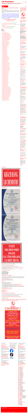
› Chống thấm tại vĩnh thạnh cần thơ (5, 99)
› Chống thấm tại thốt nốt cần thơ (5, 97)
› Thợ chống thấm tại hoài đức (5, 75)
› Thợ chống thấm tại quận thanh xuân (6, 64)
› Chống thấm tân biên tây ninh (5, 40)
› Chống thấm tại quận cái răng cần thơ (6, 95)
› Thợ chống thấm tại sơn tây (5, 86)
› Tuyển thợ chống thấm (4, 32)
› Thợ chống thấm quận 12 (4, 55)
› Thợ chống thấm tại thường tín (5, 81)
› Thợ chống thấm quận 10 (4, 53)
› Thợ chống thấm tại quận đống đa (5, 67)
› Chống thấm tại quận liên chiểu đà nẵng (6, 89)
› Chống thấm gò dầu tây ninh (5, 45)
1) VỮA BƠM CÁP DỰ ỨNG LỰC (23, 67)
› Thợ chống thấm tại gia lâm (5, 73)
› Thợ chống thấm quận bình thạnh (5, 59)
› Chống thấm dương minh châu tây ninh (6, 42)
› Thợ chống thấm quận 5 (4, 49)
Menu (5, 6)
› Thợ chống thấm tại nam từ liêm (5, 71)
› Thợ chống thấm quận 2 (4, 47)
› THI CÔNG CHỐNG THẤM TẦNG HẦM (6, 38)
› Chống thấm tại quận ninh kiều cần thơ (6, 94)
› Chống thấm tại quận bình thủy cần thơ (6, 93)
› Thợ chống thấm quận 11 (4, 54)
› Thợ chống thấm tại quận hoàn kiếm (6, 69)
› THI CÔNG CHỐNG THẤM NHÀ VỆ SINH (6, 36)
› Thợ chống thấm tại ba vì (4, 76)
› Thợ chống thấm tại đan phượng (5, 72)
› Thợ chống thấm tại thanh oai (5, 82)
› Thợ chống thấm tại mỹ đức (5, 77)
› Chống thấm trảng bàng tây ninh (5, 46)
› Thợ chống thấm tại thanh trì (5, 80)
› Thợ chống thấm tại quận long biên (5, 63)
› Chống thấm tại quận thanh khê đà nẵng (6, 88)
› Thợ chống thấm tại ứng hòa (5, 85)
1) (20, 139)
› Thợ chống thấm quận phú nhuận (5, 58)
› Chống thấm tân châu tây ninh (5, 41)
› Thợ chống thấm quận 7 (4, 51)
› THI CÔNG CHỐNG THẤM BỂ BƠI (5, 33)
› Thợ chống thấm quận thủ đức (5, 60)
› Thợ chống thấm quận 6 (4, 50)
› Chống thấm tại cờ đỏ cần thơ (5, 98)
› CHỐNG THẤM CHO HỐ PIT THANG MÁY (6, 37)
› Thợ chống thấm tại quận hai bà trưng (6, 68)
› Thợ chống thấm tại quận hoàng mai (6, 62)
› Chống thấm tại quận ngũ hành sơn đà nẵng (6, 90)
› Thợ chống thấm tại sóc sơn (5, 84)
